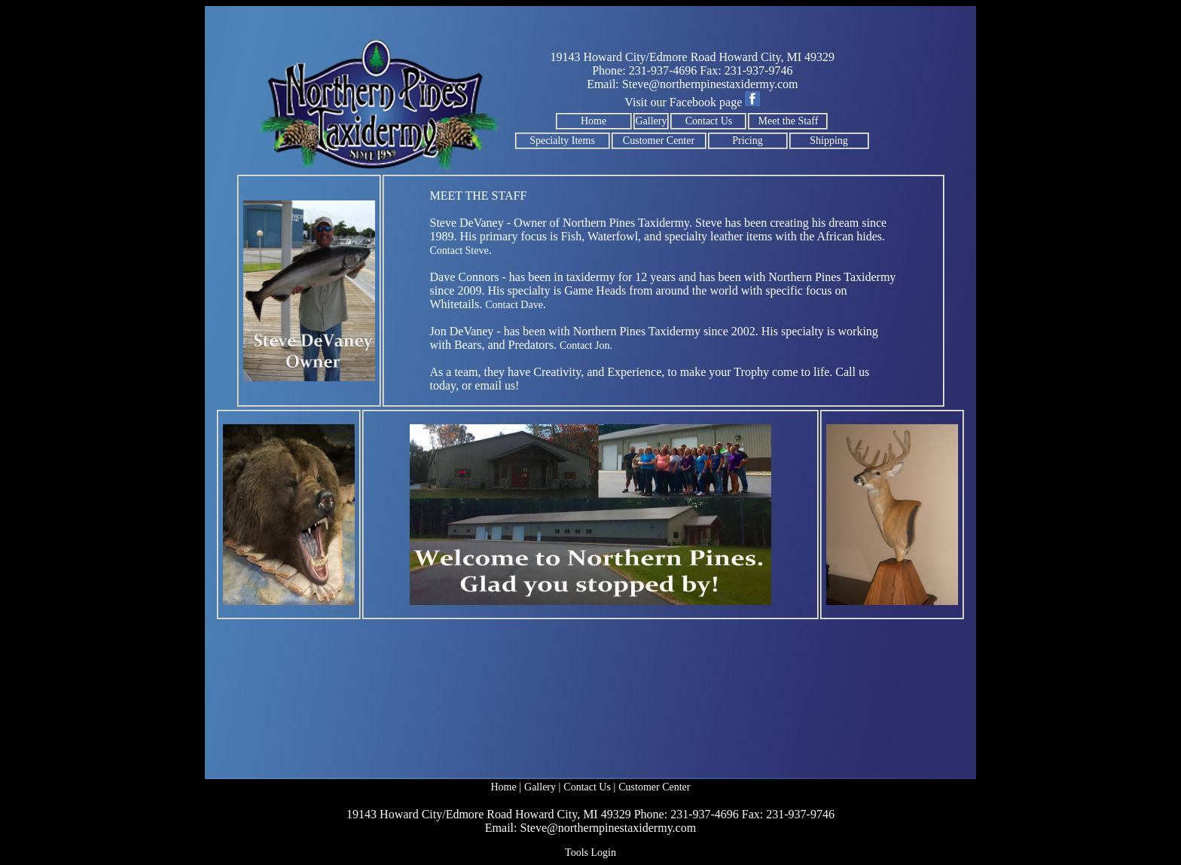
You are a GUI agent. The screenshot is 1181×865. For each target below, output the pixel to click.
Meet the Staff (788, 121)
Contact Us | (589, 787)
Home (593, 121)
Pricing (747, 140)
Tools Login (590, 852)
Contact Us (709, 121)
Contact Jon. (586, 345)
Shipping (829, 140)
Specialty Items (562, 140)
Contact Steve (459, 250)
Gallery (651, 121)
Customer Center (658, 140)
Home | (506, 787)
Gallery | (542, 787)
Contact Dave (514, 304)
